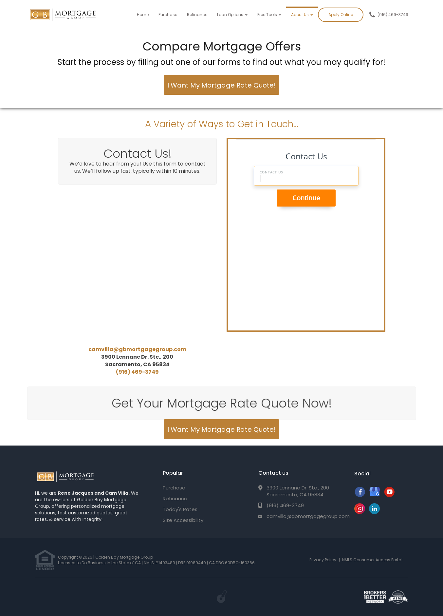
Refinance (197, 14)
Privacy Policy (322, 560)
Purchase (167, 14)
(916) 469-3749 (393, 14)
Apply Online (340, 14)
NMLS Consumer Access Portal (372, 560)
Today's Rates (180, 509)
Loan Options (232, 14)
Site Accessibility (183, 520)
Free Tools (269, 14)
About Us (302, 14)
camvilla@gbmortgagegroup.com (137, 349)
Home (143, 14)
